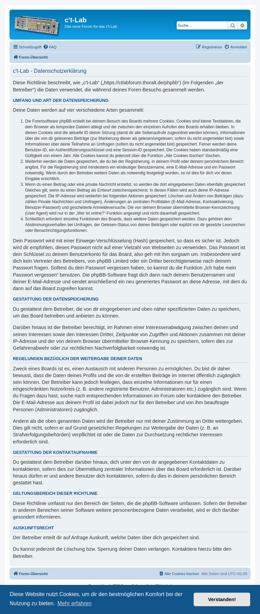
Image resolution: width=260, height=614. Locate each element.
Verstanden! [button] (222, 599)
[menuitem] (50, 47)
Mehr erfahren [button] (75, 603)
